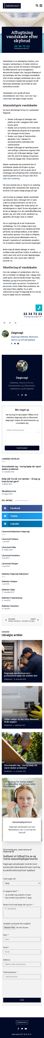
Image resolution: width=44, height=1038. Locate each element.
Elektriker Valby (8, 590)
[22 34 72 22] (39, 308)
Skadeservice (9, 491)
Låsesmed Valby (9, 547)
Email (5, 948)
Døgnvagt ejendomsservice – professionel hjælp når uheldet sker (21, 674)
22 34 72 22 (22, 46)
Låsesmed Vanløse (10, 539)
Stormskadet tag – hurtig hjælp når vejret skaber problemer (20, 766)
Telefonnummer (9, 972)
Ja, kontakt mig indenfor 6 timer (18, 895)
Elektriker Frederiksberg (12, 598)
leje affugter (24, 176)
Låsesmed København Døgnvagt (16, 531)
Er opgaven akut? (10, 891)
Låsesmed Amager (10, 564)
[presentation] (22, 439)
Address (6, 960)
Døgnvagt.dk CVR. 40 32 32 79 (21, 1034)
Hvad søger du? (9, 879)
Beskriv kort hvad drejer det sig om (17, 905)
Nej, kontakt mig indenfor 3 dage (18, 898)
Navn (5, 935)
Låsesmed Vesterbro (11, 555)
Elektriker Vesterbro (10, 606)
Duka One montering (11, 178)
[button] (37, 6)
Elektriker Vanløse (9, 581)
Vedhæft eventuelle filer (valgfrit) (16, 924)
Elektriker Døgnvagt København (15, 574)
